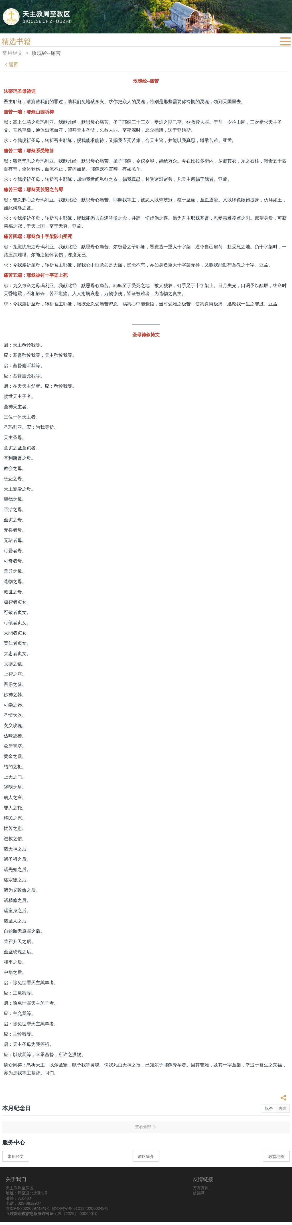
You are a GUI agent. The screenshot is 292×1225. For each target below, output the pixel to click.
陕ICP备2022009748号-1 (28, 1208)
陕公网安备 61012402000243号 (80, 1208)
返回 (11, 64)
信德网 (199, 1193)
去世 (283, 1108)
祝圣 (269, 1108)
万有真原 (201, 1188)
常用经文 (12, 53)
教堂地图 (276, 1156)
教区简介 (146, 1156)
